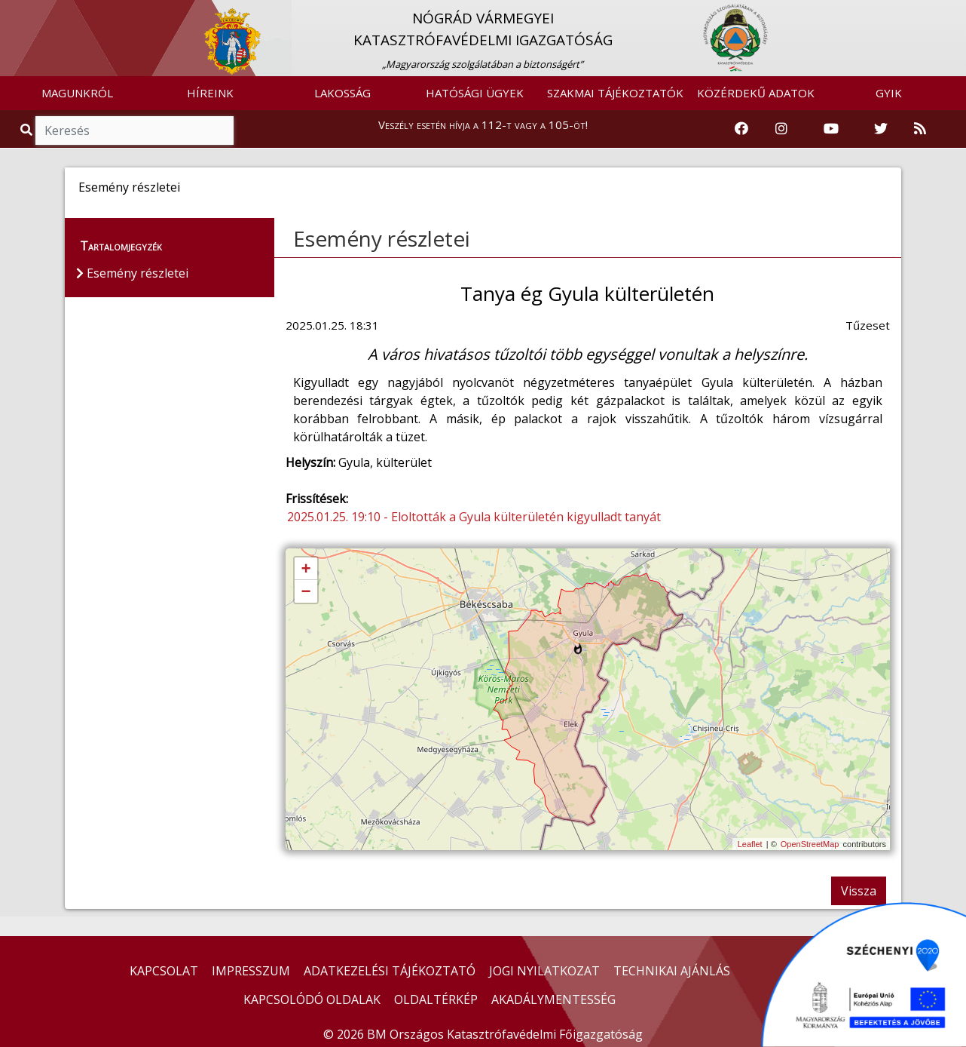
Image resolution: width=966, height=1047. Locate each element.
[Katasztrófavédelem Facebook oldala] (741, 129)
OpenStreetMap (810, 844)
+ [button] (305, 569)
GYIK (889, 92)
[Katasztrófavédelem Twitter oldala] (881, 129)
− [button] (305, 592)
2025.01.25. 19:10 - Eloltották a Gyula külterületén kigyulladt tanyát (474, 516)
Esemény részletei (381, 238)
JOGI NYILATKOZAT (544, 971)
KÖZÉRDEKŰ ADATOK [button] (756, 92)
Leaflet (750, 844)
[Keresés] (134, 130)
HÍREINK (210, 92)
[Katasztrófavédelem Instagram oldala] (781, 129)
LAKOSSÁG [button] (342, 92)
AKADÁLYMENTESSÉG (553, 999)
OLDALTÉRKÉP (436, 999)
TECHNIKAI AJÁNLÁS (671, 971)
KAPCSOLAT (164, 971)
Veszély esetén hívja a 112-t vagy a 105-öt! (483, 124)
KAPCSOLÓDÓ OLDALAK (312, 999)
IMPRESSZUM (251, 971)
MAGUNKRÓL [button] (77, 92)
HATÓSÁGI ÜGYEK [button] (475, 92)
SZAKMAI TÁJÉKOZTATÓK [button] (615, 92)
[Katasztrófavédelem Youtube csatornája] (831, 129)
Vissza (858, 891)
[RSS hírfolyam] (920, 129)
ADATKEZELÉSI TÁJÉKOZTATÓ (389, 971)
